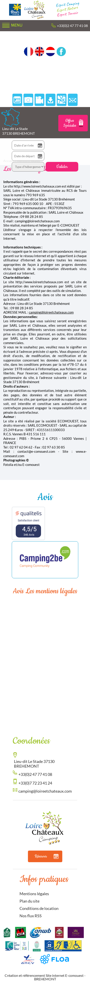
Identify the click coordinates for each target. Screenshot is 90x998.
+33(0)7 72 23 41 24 (35, 783)
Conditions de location (39, 908)
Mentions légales (34, 893)
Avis (45, 497)
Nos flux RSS (31, 915)
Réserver (47, 856)
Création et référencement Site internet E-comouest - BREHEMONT (45, 977)
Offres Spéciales (73, 123)
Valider (62, 167)
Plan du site (29, 901)
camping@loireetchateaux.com (51, 312)
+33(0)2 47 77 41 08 (72, 25)
